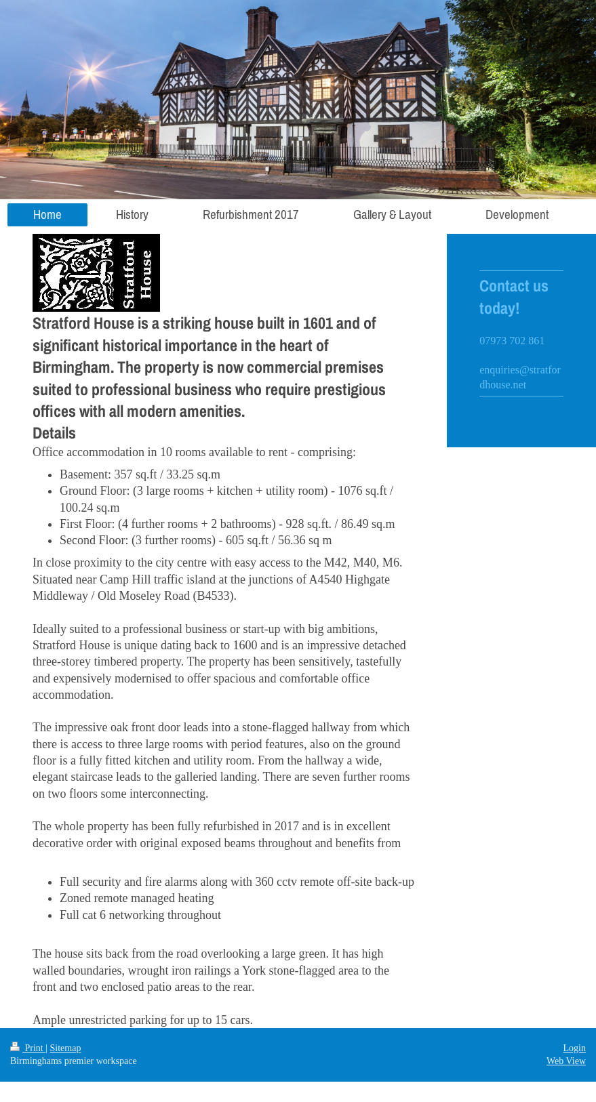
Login (574, 1048)
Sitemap (65, 1048)
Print (27, 1048)
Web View (566, 1061)
